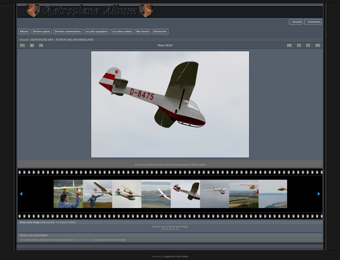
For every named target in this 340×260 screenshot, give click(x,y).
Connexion (314, 22)
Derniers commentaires (68, 31)
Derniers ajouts (41, 31)
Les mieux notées (122, 31)
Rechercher (160, 31)
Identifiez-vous (85, 240)
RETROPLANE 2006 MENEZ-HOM (74, 39)
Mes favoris (142, 31)
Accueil (297, 22)
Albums (24, 31)
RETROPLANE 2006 (42, 39)
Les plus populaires (96, 31)
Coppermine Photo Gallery (175, 256)
